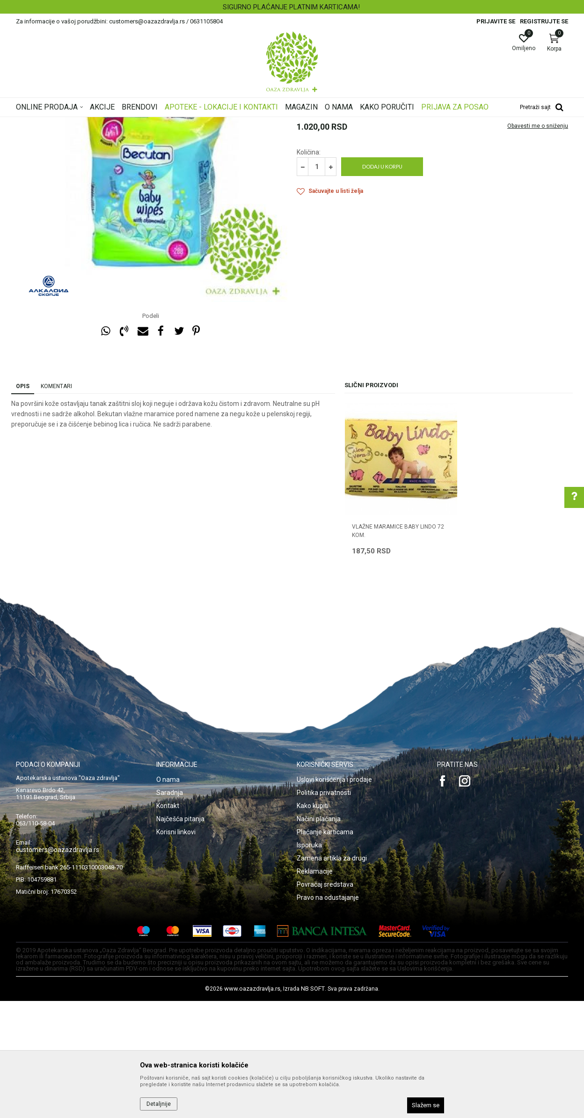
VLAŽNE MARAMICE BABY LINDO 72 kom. (398, 647)
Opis (22, 503)
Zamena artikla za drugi (332, 975)
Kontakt (167, 923)
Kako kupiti (312, 923)
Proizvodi (111, 123)
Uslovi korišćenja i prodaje (334, 896)
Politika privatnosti (324, 909)
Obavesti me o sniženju (537, 243)
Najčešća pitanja (180, 936)
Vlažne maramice (238, 123)
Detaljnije (158, 1104)
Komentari (56, 503)
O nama (168, 896)
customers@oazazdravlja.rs (57, 967)
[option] (292, 7)
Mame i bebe (146, 123)
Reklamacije (315, 988)
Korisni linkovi (176, 949)
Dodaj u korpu (382, 283)
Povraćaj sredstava (325, 1001)
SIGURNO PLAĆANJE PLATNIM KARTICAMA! (291, 7)
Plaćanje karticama (325, 949)
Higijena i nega (188, 123)
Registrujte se (544, 21)
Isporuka (309, 962)
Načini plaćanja (319, 936)
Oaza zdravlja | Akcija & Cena (54, 123)
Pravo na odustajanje (328, 1014)
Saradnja (169, 909)
